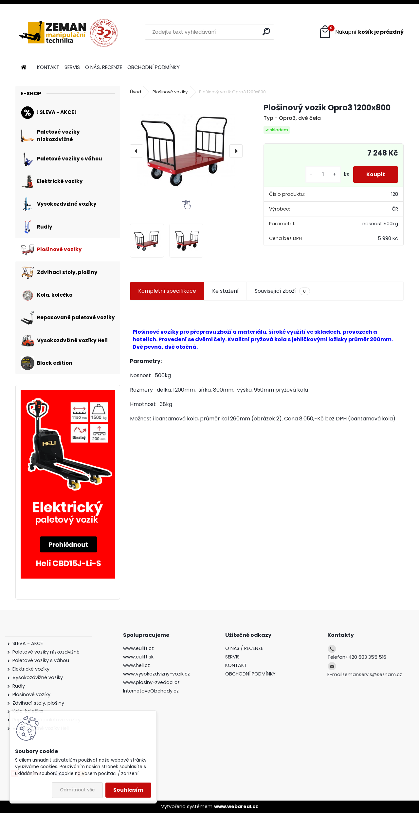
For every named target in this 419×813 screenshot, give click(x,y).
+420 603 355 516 (365, 657)
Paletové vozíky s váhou (40, 660)
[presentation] (136, 150)
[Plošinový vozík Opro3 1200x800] (186, 151)
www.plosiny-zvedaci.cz (151, 682)
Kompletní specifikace (167, 291)
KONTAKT (48, 67)
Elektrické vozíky (30, 669)
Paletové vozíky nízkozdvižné (46, 652)
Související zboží (282, 291)
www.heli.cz (136, 665)
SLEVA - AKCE (28, 643)
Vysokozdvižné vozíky (37, 677)
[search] (266, 31)
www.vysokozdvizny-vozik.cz (156, 674)
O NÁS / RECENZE (244, 648)
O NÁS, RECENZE (103, 67)
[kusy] (323, 174)
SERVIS (72, 67)
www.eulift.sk (138, 657)
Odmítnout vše (77, 790)
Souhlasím (128, 790)
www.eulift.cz (138, 648)
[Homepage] (23, 67)
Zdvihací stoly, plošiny (38, 703)
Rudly (18, 686)
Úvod (135, 92)
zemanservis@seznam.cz (372, 674)
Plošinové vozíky (170, 92)
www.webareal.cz (236, 806)
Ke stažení (225, 291)
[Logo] (68, 32)
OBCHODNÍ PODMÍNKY (153, 67)
